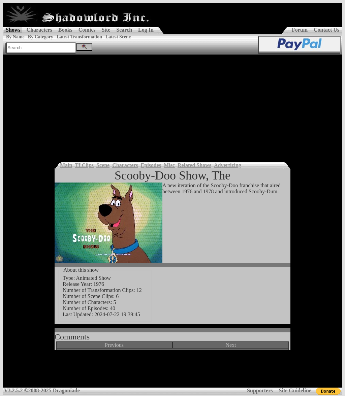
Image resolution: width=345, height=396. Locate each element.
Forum (300, 30)
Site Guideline (295, 390)
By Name (15, 36)
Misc (169, 165)
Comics (87, 30)
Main (66, 165)
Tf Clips (84, 165)
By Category (40, 36)
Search (124, 30)
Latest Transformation (79, 36)
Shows (13, 30)
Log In (146, 30)
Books (65, 30)
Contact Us (326, 30)
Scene (102, 165)
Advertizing (227, 165)
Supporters (260, 390)
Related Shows (194, 165)
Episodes (151, 165)
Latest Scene (118, 36)
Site (105, 30)
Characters (39, 30)
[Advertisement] (172, 105)
